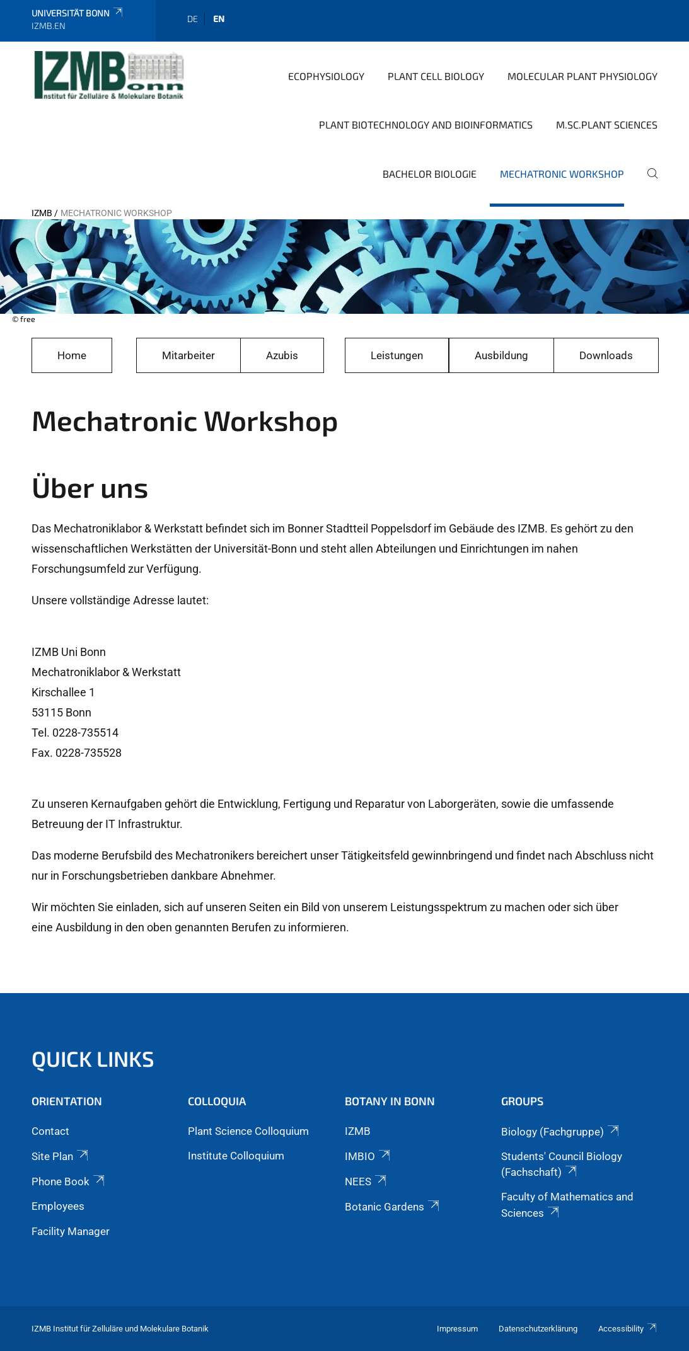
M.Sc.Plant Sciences (606, 124)
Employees (58, 1206)
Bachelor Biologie (430, 174)
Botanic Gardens (393, 1206)
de (192, 18)
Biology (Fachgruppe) (561, 1131)
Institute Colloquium (236, 1155)
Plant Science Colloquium (248, 1131)
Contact (50, 1131)
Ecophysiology (326, 76)
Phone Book (69, 1181)
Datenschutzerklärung (538, 1328)
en (218, 18)
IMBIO (368, 1156)
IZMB (42, 213)
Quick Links (93, 1058)
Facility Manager (71, 1231)
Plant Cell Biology (436, 76)
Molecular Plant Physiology (582, 76)
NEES (366, 1181)
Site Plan (61, 1156)
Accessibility (627, 1328)
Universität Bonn (78, 13)
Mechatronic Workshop (562, 174)
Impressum (457, 1328)
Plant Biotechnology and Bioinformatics (426, 124)
